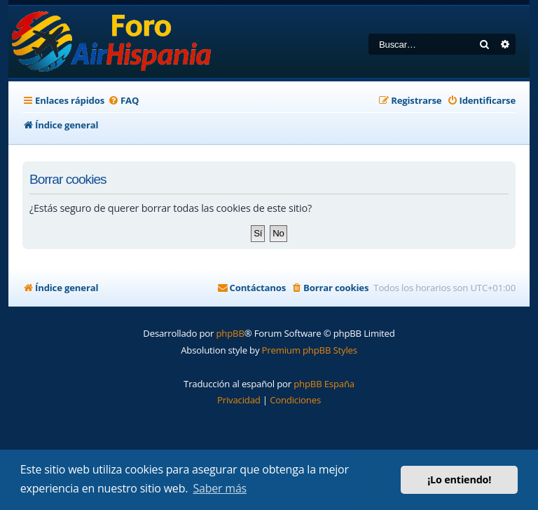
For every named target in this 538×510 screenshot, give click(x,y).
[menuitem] (123, 100)
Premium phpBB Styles (309, 350)
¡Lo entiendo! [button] (459, 479)
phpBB (230, 333)
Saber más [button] (220, 488)
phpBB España (324, 383)
